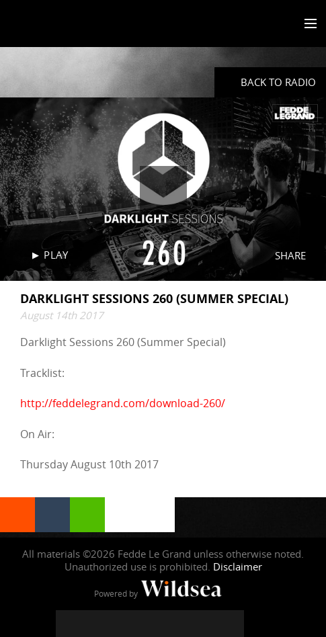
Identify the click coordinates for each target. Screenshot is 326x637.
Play (56, 254)
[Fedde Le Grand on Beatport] (230, 623)
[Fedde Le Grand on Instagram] (123, 623)
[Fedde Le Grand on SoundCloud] (176, 623)
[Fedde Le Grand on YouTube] (149, 623)
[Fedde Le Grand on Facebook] (69, 623)
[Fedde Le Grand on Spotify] (203, 623)
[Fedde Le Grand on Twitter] (96, 623)
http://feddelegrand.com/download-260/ (122, 403)
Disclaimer (237, 566)
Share (290, 255)
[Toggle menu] (307, 24)
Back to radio (278, 82)
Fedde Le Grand (49, 25)
